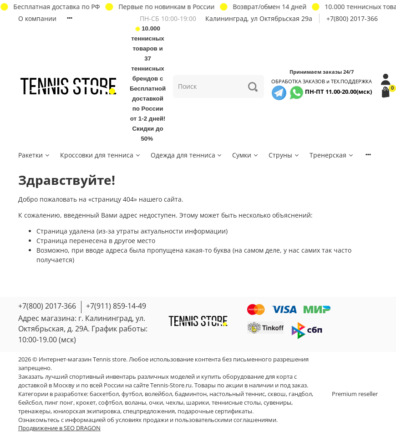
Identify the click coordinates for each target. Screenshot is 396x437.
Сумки (245, 155)
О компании (37, 18)
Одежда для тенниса (187, 155)
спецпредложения (149, 411)
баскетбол (104, 394)
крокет (86, 403)
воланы (135, 403)
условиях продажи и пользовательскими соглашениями (196, 420)
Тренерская (332, 155)
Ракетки (34, 155)
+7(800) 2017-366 (352, 18)
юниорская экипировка (86, 411)
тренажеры (34, 411)
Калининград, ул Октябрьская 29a (258, 18)
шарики (197, 403)
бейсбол (30, 403)
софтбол (110, 403)
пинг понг (59, 403)
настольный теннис (237, 394)
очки (156, 403)
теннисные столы (236, 403)
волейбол (158, 394)
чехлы (174, 403)
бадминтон (191, 394)
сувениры (277, 403)
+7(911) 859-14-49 (116, 306)
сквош (277, 394)
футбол (132, 394)
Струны (284, 155)
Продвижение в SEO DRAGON (59, 428)
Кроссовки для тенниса (100, 155)
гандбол (300, 394)
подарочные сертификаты (215, 411)
